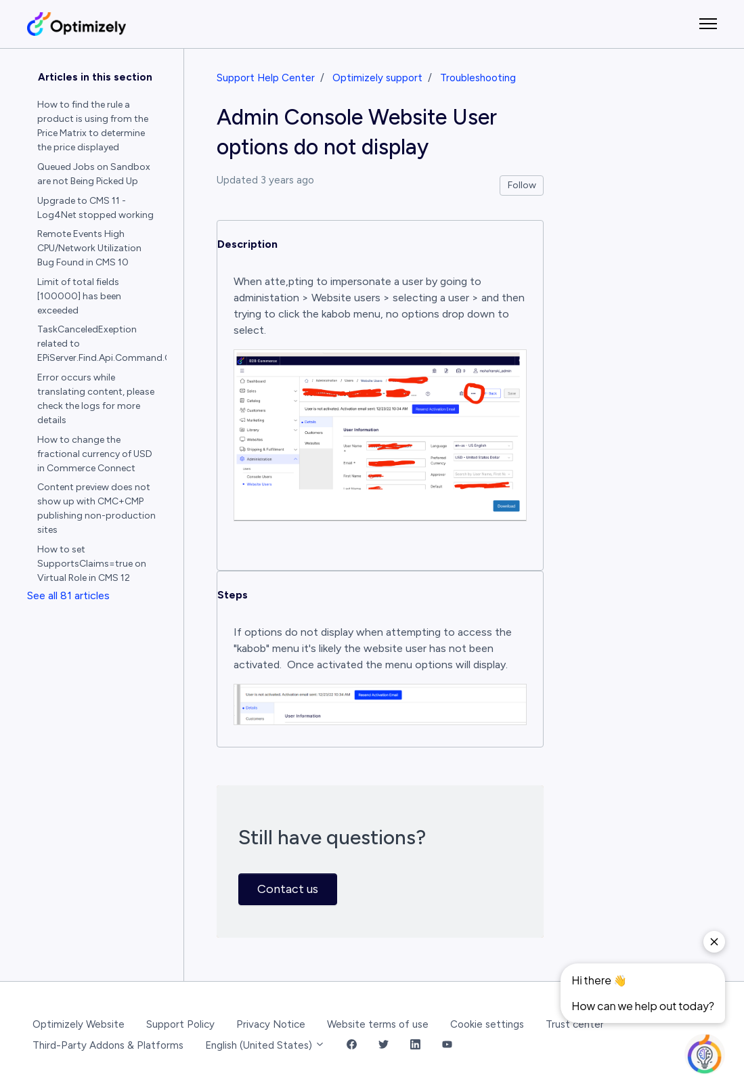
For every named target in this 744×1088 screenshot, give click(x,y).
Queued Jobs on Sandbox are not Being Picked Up (93, 174)
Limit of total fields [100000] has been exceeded (79, 296)
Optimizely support (377, 78)
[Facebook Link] (352, 1045)
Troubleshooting (478, 78)
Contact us (287, 889)
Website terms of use (378, 1024)
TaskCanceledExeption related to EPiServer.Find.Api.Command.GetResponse (102, 344)
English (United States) (265, 1045)
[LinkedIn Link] (415, 1045)
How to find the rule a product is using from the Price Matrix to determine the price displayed (92, 126)
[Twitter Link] (383, 1045)
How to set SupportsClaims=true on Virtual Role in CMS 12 (91, 564)
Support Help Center (266, 78)
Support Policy (180, 1024)
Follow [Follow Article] (522, 185)
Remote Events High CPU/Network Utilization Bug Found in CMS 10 (89, 248)
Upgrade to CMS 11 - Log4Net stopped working (95, 208)
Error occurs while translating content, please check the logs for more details (95, 399)
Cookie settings (487, 1024)
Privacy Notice (270, 1024)
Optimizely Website (78, 1024)
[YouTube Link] (447, 1045)
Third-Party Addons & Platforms (107, 1045)
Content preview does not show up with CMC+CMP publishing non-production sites (96, 508)
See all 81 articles (68, 595)
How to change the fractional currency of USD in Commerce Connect (94, 454)
